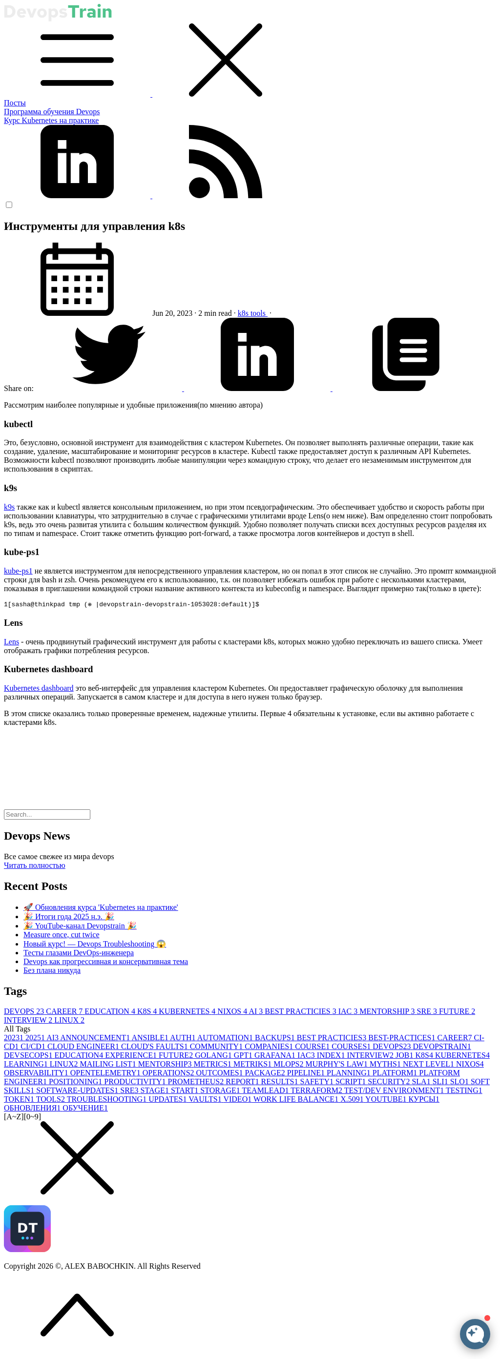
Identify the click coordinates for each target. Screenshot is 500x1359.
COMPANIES (270, 1048)
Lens (11, 643)
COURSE (313, 1048)
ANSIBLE (150, 1039)
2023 (14, 1039)
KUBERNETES (188, 1013)
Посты (15, 103)
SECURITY (390, 1083)
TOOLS (51, 1100)
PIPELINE (307, 1074)
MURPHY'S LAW (338, 1065)
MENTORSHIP (388, 1013)
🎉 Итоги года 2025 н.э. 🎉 (68, 918)
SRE (428, 1013)
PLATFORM (396, 1074)
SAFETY (317, 1083)
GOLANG (214, 1056)
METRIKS (253, 1065)
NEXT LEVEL (429, 1065)
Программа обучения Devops (52, 111)
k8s (244, 313)
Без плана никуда (52, 972)
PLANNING (350, 1074)
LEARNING (27, 1065)
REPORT (243, 1083)
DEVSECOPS (29, 1056)
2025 (35, 1039)
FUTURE (457, 1013)
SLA (422, 1083)
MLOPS (289, 1065)
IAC (349, 1013)
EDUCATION (110, 1013)
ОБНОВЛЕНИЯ (33, 1109)
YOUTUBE (386, 1100)
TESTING (464, 1092)
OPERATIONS (169, 1074)
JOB (405, 1056)
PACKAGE (266, 1074)
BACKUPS (276, 1039)
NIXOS (233, 1013)
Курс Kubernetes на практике (51, 120)
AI (257, 1013)
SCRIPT (351, 1083)
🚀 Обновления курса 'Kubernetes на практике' (100, 909)
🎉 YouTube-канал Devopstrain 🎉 (80, 927)
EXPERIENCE (132, 1056)
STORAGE (221, 1092)
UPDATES (168, 1100)
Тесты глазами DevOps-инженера (78, 954)
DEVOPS (25, 1013)
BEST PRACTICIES (301, 1013)
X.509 (352, 1100)
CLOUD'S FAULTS (155, 1048)
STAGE (156, 1092)
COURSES (352, 1048)
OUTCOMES (220, 1074)
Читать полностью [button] (34, 867)
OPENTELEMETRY (106, 1074)
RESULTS (280, 1083)
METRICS (213, 1065)
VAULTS (205, 1100)
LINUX (69, 1021)
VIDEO (238, 1100)
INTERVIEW (29, 1021)
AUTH (183, 1039)
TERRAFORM (317, 1092)
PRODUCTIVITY (135, 1083)
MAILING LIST (109, 1065)
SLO (460, 1083)
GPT (244, 1056)
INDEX (332, 1056)
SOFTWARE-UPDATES (78, 1092)
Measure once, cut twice (61, 936)
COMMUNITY (217, 1048)
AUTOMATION (226, 1039)
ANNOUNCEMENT (95, 1039)
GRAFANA (275, 1056)
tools (259, 313)
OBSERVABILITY (37, 1074)
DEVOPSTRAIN (442, 1048)
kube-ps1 (18, 571)
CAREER (65, 1013)
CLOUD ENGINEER (84, 1048)
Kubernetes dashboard (39, 689)
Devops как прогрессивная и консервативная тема (105, 963)
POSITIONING (76, 1083)
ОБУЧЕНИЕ (85, 1109)
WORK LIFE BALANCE (296, 1100)
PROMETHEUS (197, 1083)
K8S (148, 1013)
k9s (9, 507)
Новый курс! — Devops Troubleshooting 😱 (94, 945)
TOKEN (20, 1100)
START (185, 1092)
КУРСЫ (424, 1100)
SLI (441, 1083)
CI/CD (34, 1048)
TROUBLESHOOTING (108, 1100)
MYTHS (386, 1065)
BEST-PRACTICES (402, 1039)
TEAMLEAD (266, 1092)
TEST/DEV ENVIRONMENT (395, 1092)
